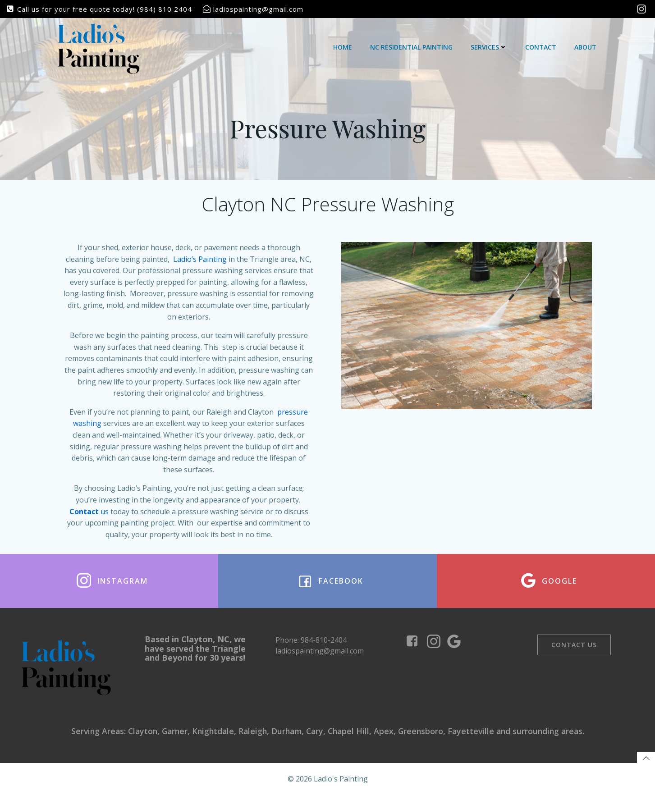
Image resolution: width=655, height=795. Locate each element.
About (585, 47)
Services (489, 47)
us (89, 511)
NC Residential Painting (411, 47)
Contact (540, 47)
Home (342, 47)
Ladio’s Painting (200, 259)
